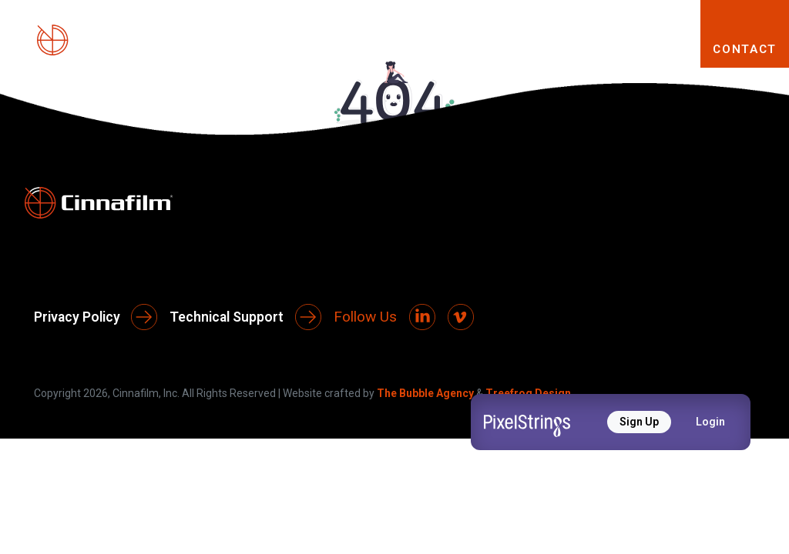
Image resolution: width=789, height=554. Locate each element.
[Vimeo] (461, 317)
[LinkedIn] (422, 317)
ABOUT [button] (243, 48)
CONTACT (745, 49)
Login (710, 422)
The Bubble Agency (425, 393)
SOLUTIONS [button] (486, 48)
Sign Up (639, 422)
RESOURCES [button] (619, 48)
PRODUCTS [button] (357, 48)
